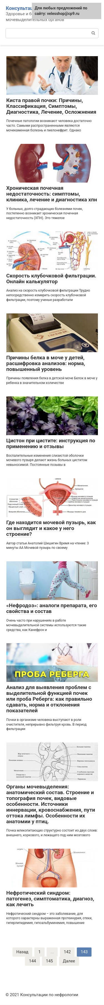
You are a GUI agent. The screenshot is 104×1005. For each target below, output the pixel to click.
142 (67, 951)
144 (32, 961)
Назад (22, 951)
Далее (69, 961)
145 (49, 961)
